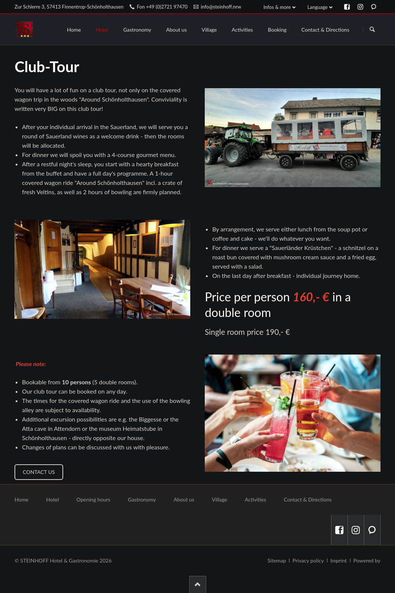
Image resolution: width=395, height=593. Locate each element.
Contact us (39, 472)
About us (184, 499)
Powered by (367, 560)
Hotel (52, 499)
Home (21, 499)
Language (317, 7)
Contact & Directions (308, 499)
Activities (255, 499)
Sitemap (277, 560)
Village (219, 499)
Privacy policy (308, 560)
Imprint (338, 560)
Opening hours (93, 499)
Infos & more (277, 7)
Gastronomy (142, 499)
